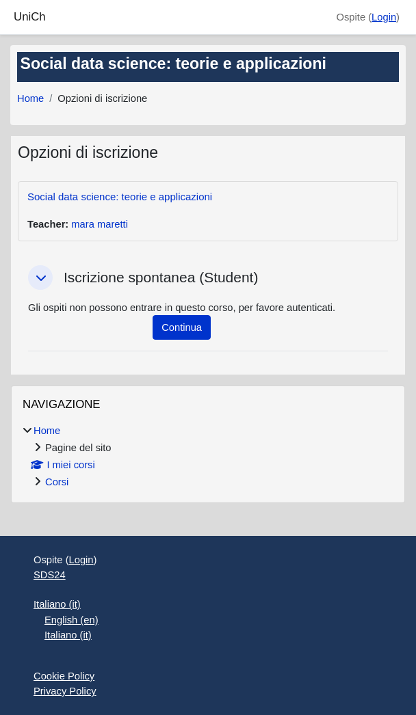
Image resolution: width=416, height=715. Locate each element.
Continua (181, 327)
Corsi (56, 481)
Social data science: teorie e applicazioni (119, 196)
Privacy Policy (65, 691)
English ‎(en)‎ (71, 620)
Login (384, 17)
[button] (40, 277)
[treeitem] (208, 456)
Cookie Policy (64, 676)
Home (30, 98)
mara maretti (99, 224)
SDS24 (50, 574)
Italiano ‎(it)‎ (57, 604)
